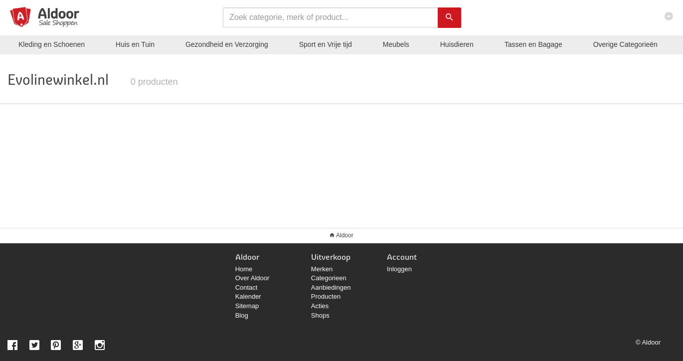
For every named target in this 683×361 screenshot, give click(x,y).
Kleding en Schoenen (51, 44)
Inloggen (399, 269)
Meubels (396, 44)
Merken (322, 269)
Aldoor (344, 235)
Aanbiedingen (331, 287)
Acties (320, 306)
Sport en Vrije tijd (325, 44)
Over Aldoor (252, 278)
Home (244, 269)
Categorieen (328, 278)
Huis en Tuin (135, 44)
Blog (241, 315)
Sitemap (247, 306)
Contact (246, 287)
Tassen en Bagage (533, 44)
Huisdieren (457, 44)
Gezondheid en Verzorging (226, 44)
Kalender (248, 296)
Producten (326, 296)
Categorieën (625, 44)
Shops (320, 315)
